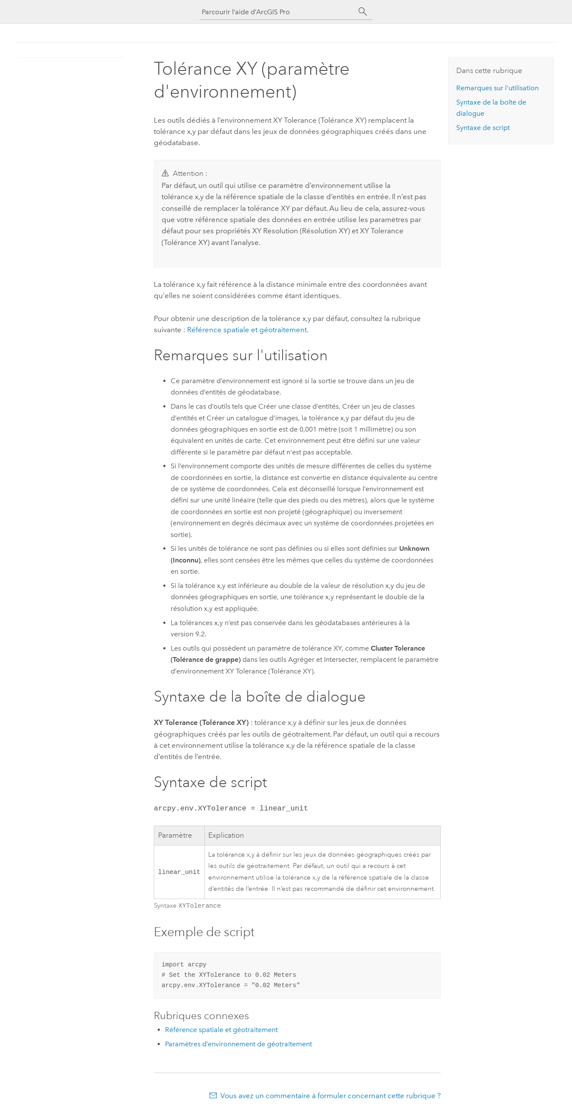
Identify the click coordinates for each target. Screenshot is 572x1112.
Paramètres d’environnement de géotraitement (238, 1043)
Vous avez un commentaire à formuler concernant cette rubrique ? (330, 1094)
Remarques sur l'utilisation (497, 88)
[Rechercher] (363, 11)
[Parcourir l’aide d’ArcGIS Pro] (277, 11)
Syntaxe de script (483, 128)
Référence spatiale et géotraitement (247, 329)
